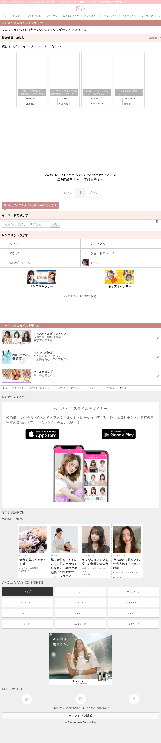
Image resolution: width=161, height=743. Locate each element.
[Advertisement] (80, 141)
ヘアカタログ (133, 591)
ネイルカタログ (133, 602)
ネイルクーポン (80, 624)
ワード (57, 46)
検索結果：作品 (81, 38)
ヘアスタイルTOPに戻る (80, 296)
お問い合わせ (103, 708)
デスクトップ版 (80, 715)
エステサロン (133, 613)
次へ (93, 193)
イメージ (28, 46)
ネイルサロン (80, 613)
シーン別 (43, 46)
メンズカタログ (27, 602)
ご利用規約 (71, 708)
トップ (27, 591)
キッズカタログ (80, 602)
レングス (14, 46)
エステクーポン (133, 624)
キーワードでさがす (15, 215)
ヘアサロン (27, 613)
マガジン (80, 591)
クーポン (27, 624)
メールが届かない (86, 708)
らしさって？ (58, 708)
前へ (67, 193)
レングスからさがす (15, 235)
